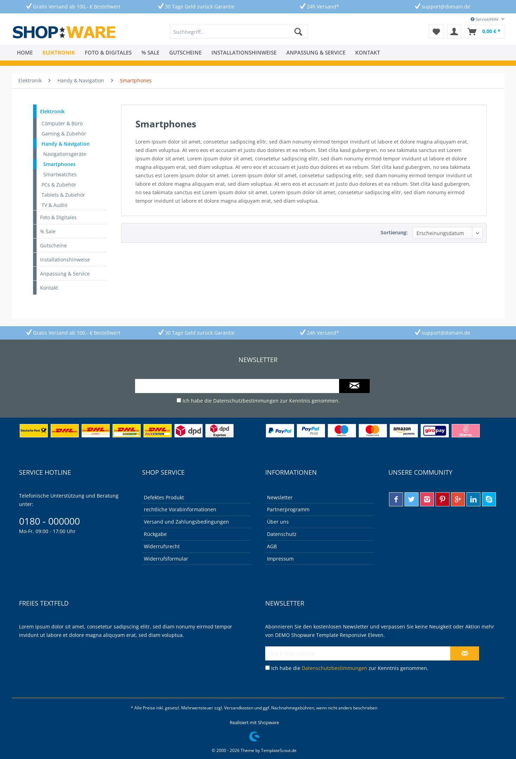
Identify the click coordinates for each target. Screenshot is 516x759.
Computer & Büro (62, 123)
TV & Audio (54, 205)
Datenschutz (282, 534)
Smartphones (59, 164)
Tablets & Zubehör (63, 194)
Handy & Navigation (66, 143)
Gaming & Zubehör (64, 133)
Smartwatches (60, 174)
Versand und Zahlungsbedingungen (186, 521)
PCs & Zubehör (59, 184)
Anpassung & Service (65, 273)
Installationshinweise (65, 259)
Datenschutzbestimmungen (246, 400)
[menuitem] (239, 32)
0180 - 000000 (49, 520)
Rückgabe (155, 534)
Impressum (280, 558)
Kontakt (49, 287)
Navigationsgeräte (64, 154)
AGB (272, 546)
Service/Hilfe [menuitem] (485, 19)
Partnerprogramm (288, 509)
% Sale (48, 231)
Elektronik (52, 111)
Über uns (278, 521)
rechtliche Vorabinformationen (180, 509)
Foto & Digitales (58, 217)
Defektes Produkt (164, 497)
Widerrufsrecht (162, 546)
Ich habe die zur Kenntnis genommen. (261, 400)
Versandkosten (238, 708)
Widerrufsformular (166, 558)
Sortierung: (394, 232)
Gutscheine (53, 245)
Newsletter (280, 497)
